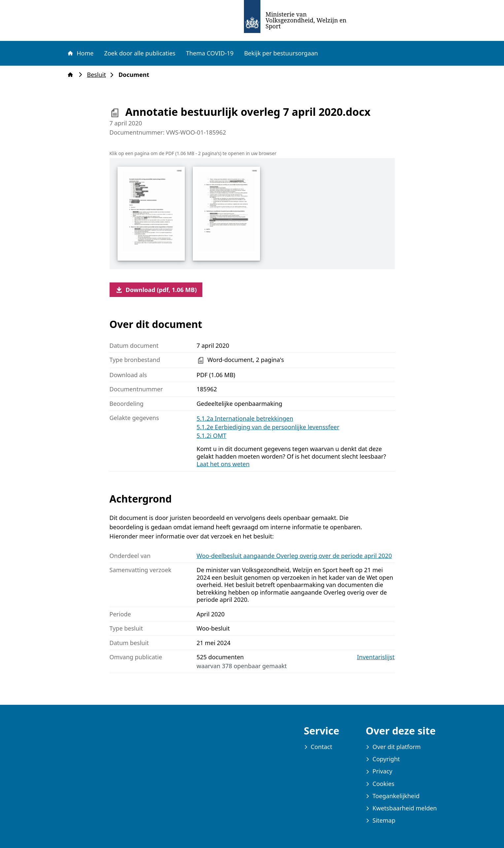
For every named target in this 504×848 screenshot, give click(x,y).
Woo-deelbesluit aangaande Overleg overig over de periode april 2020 (294, 556)
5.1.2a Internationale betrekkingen (245, 418)
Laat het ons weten (223, 464)
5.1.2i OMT (211, 436)
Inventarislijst (376, 657)
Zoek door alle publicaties (139, 53)
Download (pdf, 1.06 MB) (156, 290)
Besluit (98, 75)
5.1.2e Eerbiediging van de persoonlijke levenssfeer (268, 427)
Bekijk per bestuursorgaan (281, 53)
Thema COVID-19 (209, 53)
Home (80, 53)
